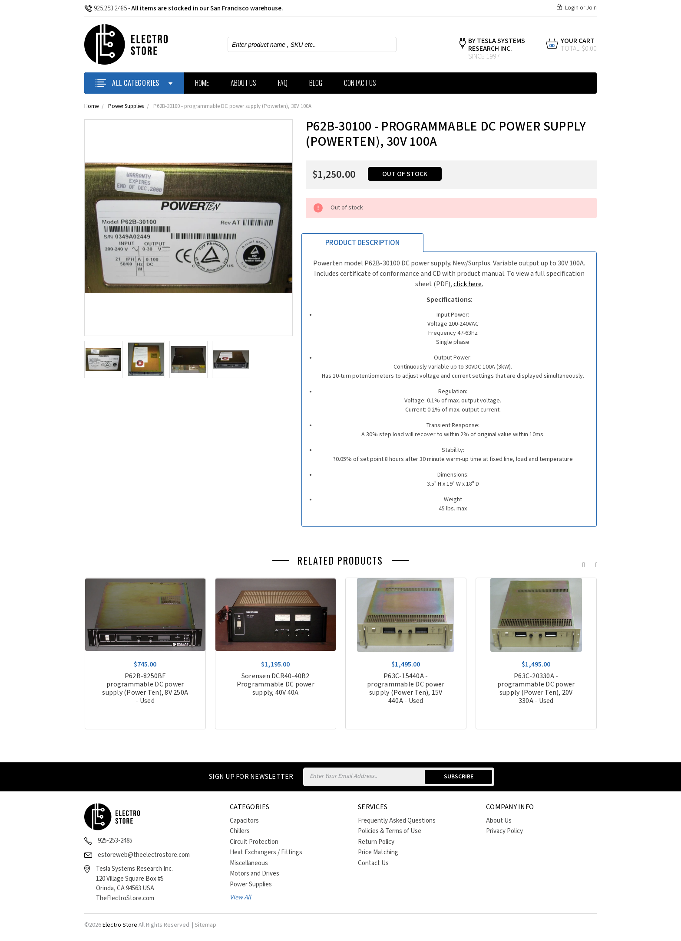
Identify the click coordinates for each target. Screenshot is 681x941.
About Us (243, 83)
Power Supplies (126, 106)
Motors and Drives (254, 873)
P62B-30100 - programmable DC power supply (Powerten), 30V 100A (232, 106)
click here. (468, 284)
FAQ (283, 83)
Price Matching (378, 852)
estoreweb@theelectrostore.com (144, 855)
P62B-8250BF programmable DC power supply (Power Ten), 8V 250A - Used (145, 689)
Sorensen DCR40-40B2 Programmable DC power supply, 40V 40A (275, 684)
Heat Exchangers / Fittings (266, 852)
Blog (315, 83)
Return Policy (376, 842)
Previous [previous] (581, 562)
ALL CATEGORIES (134, 83)
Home (202, 83)
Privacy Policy (504, 831)
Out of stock (404, 174)
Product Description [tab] (362, 243)
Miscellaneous (249, 863)
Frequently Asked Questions (397, 821)
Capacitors (244, 821)
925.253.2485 (105, 8)
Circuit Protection (254, 842)
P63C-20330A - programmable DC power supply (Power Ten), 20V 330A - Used (536, 689)
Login (572, 8)
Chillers (240, 831)
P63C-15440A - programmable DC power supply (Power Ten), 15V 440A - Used (405, 689)
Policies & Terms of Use (389, 831)
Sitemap (205, 925)
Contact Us (360, 83)
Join (591, 8)
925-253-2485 (115, 840)
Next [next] (594, 562)
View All (240, 897)
